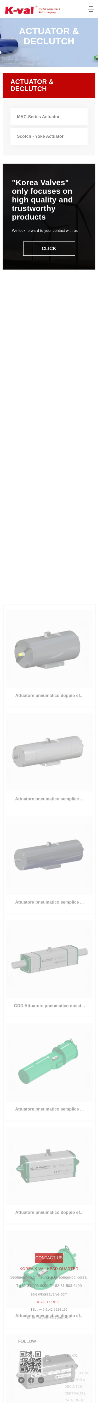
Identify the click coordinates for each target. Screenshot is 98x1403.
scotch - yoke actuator (40, 139)
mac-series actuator (38, 119)
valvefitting (77, 1388)
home (69, 1381)
